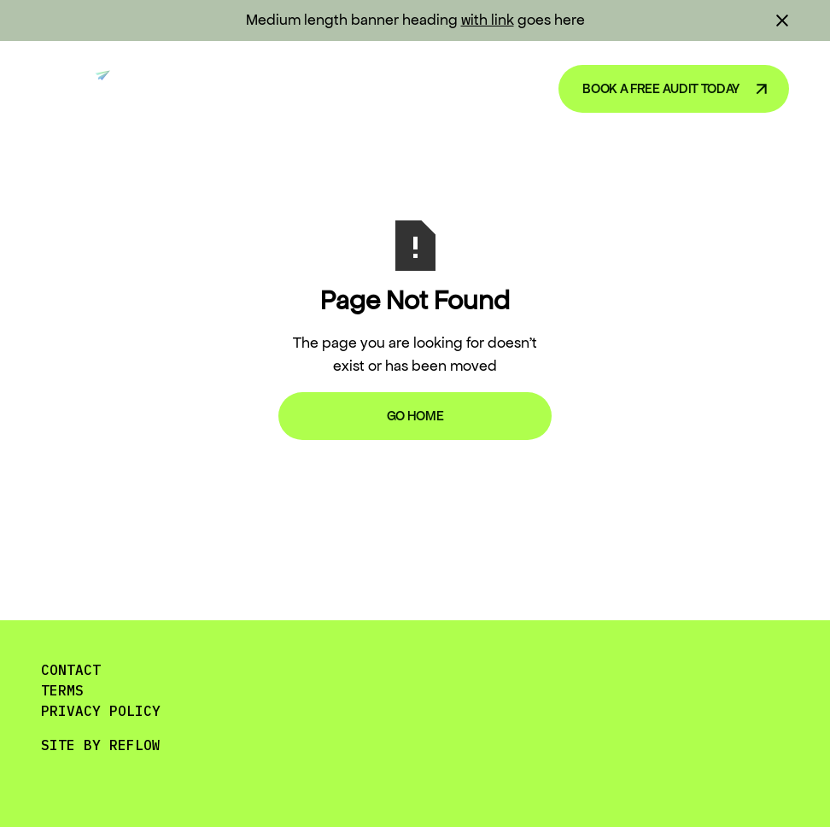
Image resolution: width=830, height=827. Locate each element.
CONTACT (71, 669)
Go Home (415, 416)
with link (487, 19)
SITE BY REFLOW (101, 745)
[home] (82, 89)
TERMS (62, 690)
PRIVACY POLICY (101, 710)
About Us (487, 88)
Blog (400, 88)
